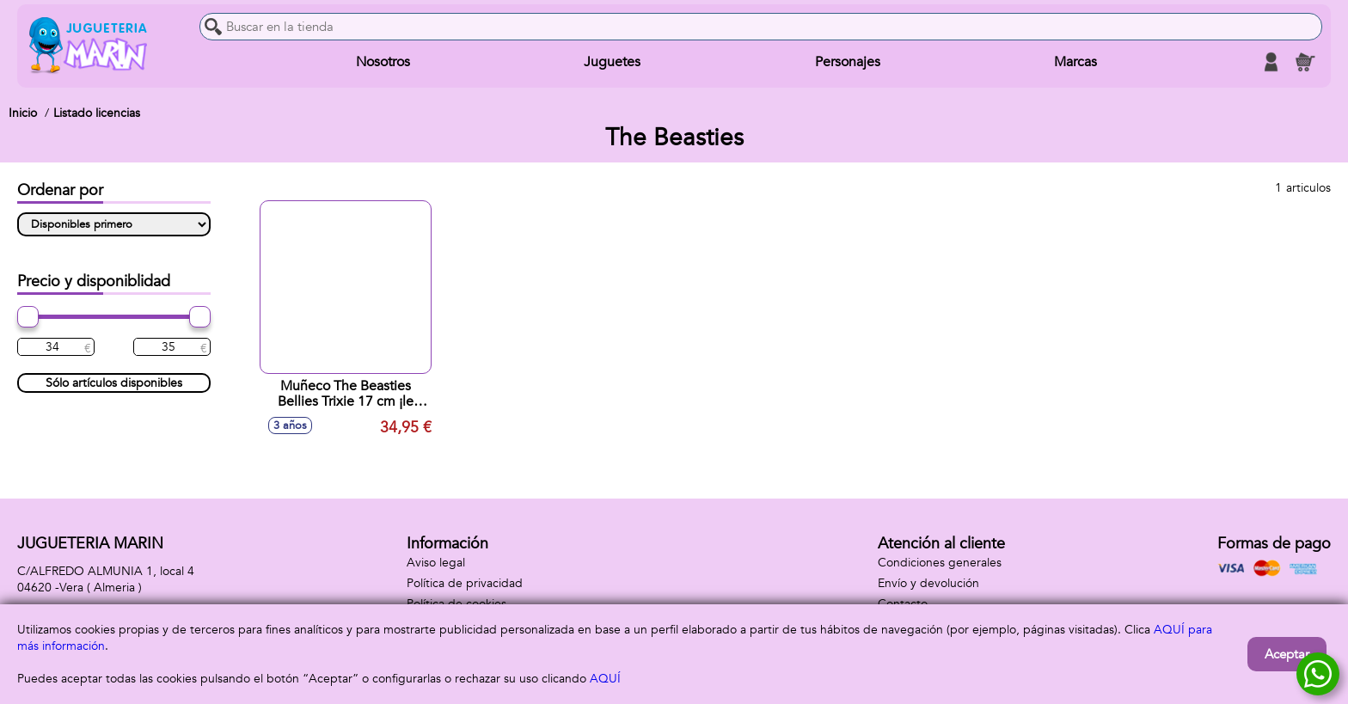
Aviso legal (436, 562)
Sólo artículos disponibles (114, 383)
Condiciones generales (940, 562)
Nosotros (383, 61)
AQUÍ (605, 678)
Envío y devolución (928, 583)
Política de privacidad (465, 583)
